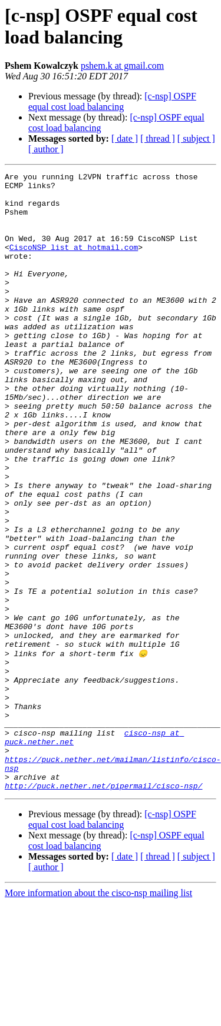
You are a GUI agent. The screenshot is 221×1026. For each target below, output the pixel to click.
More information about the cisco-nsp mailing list (98, 1016)
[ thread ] (157, 138)
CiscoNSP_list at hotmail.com (73, 263)
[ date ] (124, 138)
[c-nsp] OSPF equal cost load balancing (112, 101)
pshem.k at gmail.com (122, 66)
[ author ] (46, 149)
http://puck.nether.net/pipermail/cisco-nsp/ (103, 908)
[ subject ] (196, 138)
